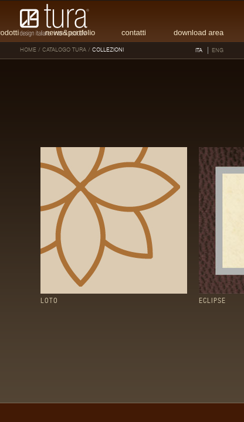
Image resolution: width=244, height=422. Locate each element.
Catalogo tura (64, 49)
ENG (217, 50)
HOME (28, 49)
